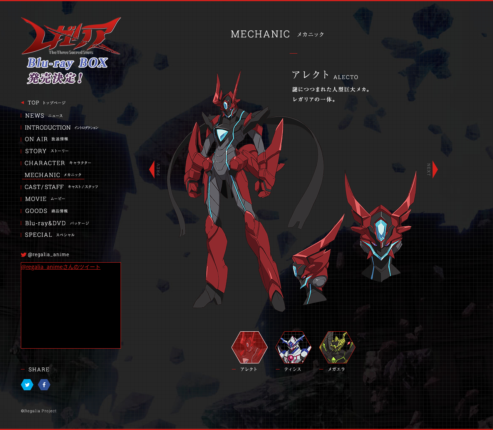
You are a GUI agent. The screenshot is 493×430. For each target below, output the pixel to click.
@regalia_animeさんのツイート (61, 266)
